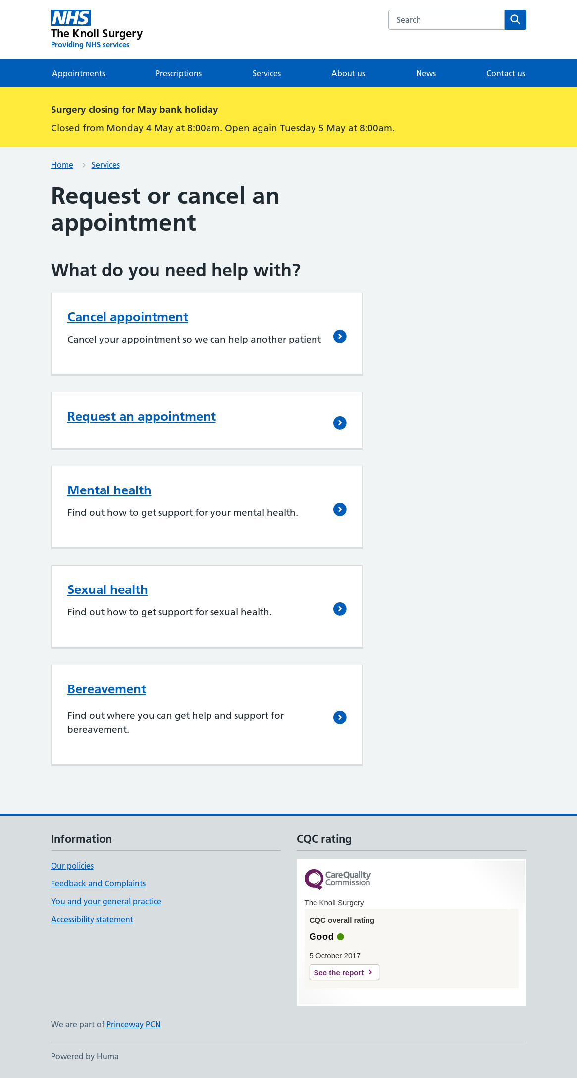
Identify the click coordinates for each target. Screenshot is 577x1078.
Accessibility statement (92, 919)
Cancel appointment (127, 317)
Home (62, 165)
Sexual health (107, 589)
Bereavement (106, 689)
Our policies (72, 866)
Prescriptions (179, 73)
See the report (339, 972)
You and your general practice (106, 901)
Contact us (505, 73)
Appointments (78, 73)
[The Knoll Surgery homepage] (97, 29)
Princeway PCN (133, 1024)
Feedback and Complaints (98, 883)
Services (267, 73)
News (426, 73)
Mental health (109, 490)
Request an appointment (141, 416)
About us (348, 73)
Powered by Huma (85, 1056)
